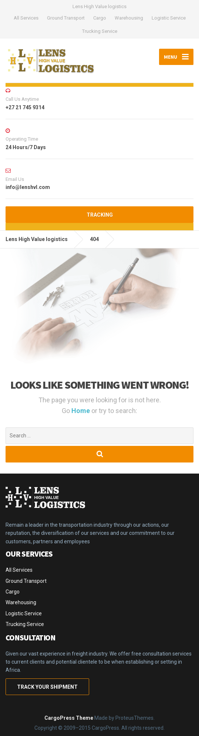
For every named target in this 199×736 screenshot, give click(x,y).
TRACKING (100, 215)
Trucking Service (99, 31)
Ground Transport (66, 18)
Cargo (99, 18)
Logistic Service (169, 18)
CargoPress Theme (68, 718)
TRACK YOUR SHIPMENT (47, 687)
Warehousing (129, 18)
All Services (26, 18)
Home (81, 411)
